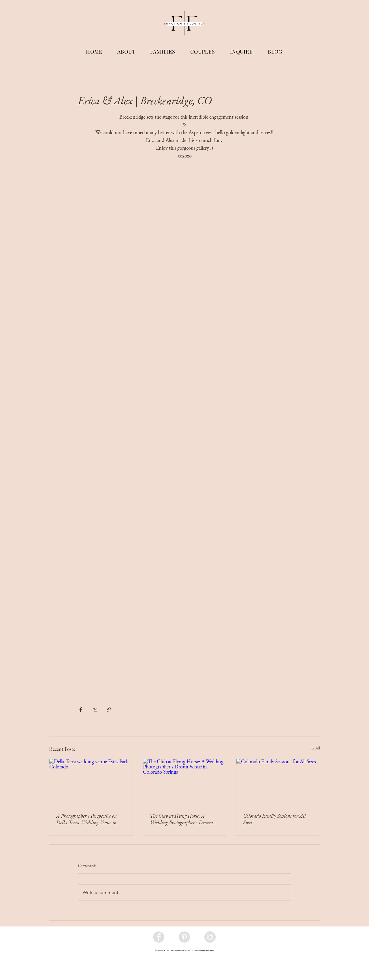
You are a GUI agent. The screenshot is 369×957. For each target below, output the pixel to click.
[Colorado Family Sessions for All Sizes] (278, 782)
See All (315, 748)
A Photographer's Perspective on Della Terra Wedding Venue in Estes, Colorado (86, 819)
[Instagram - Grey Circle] (210, 937)
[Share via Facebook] (80, 709)
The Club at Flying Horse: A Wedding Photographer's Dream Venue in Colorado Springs (181, 819)
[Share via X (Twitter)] (94, 709)
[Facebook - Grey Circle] (158, 937)
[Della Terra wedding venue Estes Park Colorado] (91, 782)
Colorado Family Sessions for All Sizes (274, 819)
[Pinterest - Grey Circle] (184, 937)
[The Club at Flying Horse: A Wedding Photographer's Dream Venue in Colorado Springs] (184, 782)
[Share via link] (109, 709)
